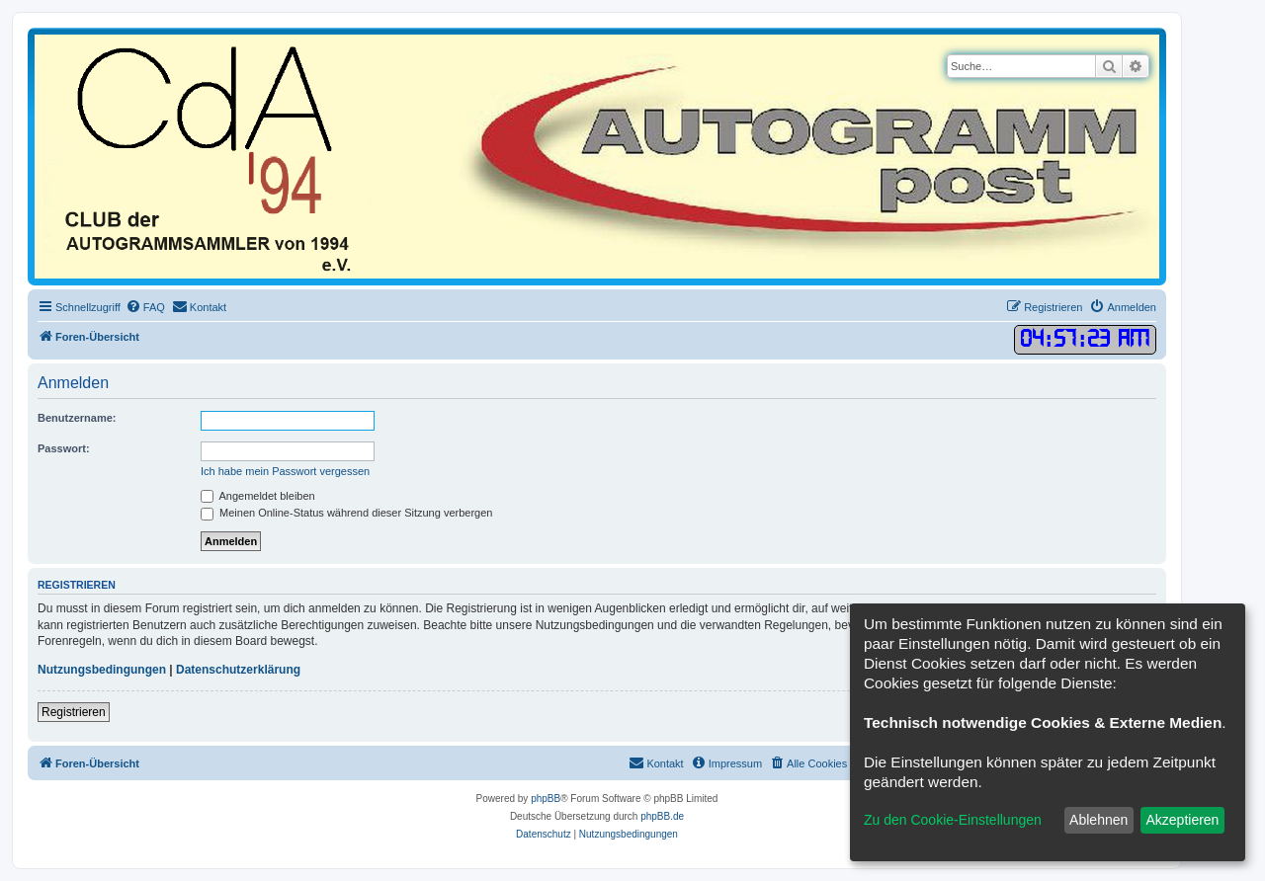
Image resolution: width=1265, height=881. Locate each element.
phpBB (545, 798)
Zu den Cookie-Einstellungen (953, 820)
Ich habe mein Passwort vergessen (285, 471)
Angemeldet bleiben (258, 496)
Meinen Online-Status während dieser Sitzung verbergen (346, 513)
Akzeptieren (1182, 820)
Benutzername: (77, 418)
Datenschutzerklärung (238, 670)
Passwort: (64, 448)
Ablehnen (1098, 820)
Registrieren (74, 712)
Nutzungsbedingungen (102, 670)
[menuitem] (145, 307)
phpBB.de (662, 816)
